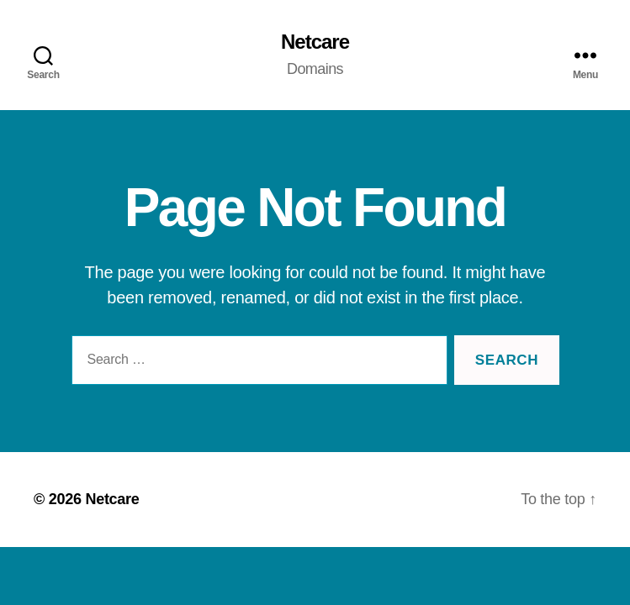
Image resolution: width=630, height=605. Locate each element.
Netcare (315, 42)
